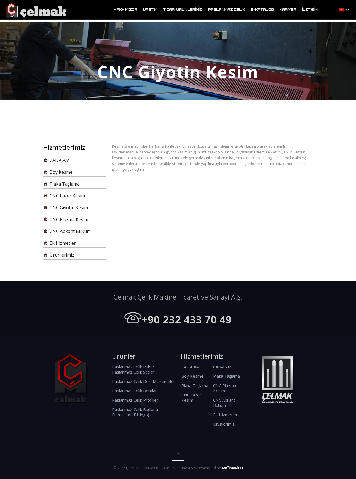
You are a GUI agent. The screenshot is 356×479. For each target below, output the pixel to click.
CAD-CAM (56, 160)
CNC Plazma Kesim (65, 219)
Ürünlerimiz (58, 255)
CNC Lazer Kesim (64, 196)
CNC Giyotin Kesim (65, 208)
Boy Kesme (58, 172)
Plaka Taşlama (61, 184)
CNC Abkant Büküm (67, 231)
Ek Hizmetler (59, 243)
